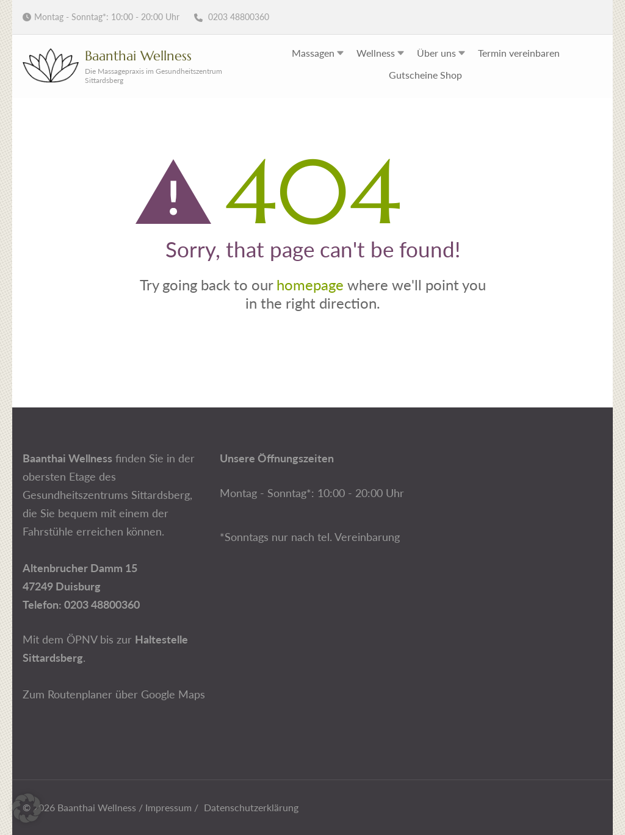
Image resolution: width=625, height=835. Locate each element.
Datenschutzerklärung (251, 807)
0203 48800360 (231, 17)
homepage (310, 284)
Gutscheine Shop (425, 75)
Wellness (375, 53)
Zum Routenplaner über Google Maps (114, 694)
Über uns (436, 53)
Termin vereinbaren (519, 53)
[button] (27, 808)
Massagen (313, 53)
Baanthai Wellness (138, 56)
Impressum (168, 807)
